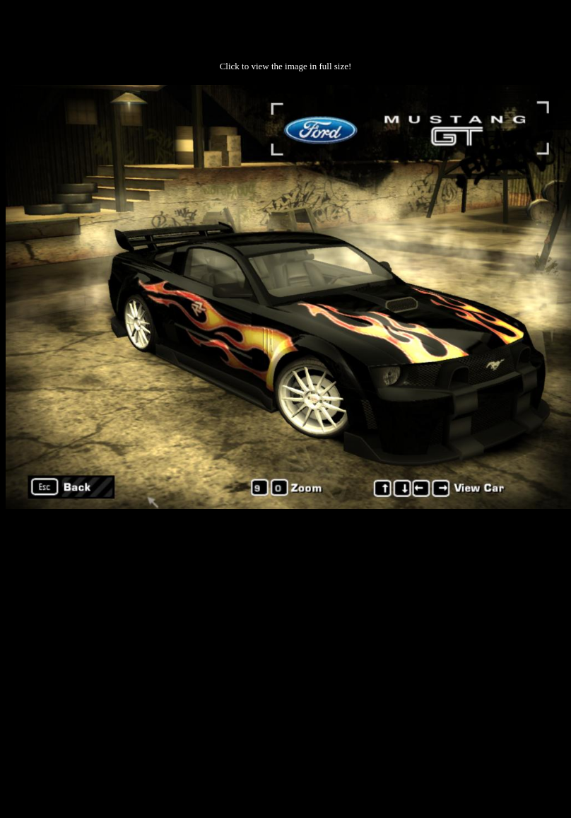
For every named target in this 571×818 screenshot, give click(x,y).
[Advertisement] (132, 654)
